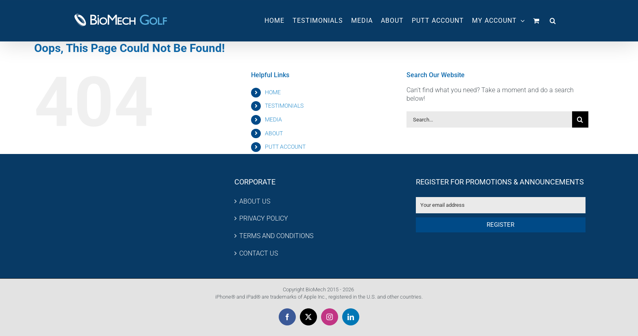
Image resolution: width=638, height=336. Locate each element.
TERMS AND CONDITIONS (276, 236)
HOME (273, 92)
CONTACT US (258, 253)
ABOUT (274, 133)
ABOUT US (254, 201)
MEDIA (273, 119)
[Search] (580, 119)
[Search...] (489, 119)
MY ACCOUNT (498, 20)
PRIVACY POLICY (263, 218)
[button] (553, 20)
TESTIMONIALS (284, 105)
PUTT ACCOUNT (285, 146)
